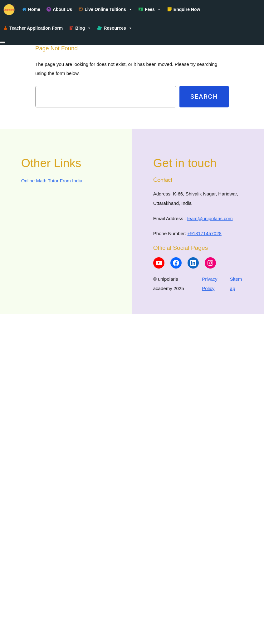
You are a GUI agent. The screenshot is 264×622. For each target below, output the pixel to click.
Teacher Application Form (36, 28)
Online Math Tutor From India (51, 180)
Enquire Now (187, 9)
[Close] (2, 42)
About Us (62, 9)
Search (204, 96)
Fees (153, 9)
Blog (83, 28)
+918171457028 (204, 233)
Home (34, 9)
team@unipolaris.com (210, 218)
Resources (118, 28)
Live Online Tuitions (108, 9)
